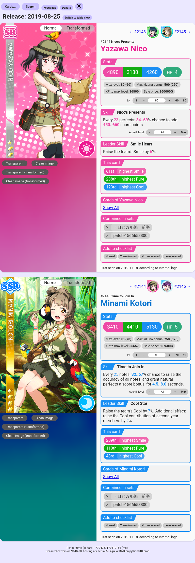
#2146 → (176, 286)
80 (184, 100)
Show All (111, 207)
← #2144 (144, 286)
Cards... (10, 6)
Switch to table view (77, 17)
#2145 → (176, 32)
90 (184, 355)
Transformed (78, 28)
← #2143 (144, 32)
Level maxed (173, 256)
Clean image (45, 163)
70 (177, 355)
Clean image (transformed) (25, 181)
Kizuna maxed (151, 256)
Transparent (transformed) (25, 172)
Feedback (49, 7)
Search (31, 6)
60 (177, 100)
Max (183, 132)
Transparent (14, 163)
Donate (66, 7)
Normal (51, 28)
